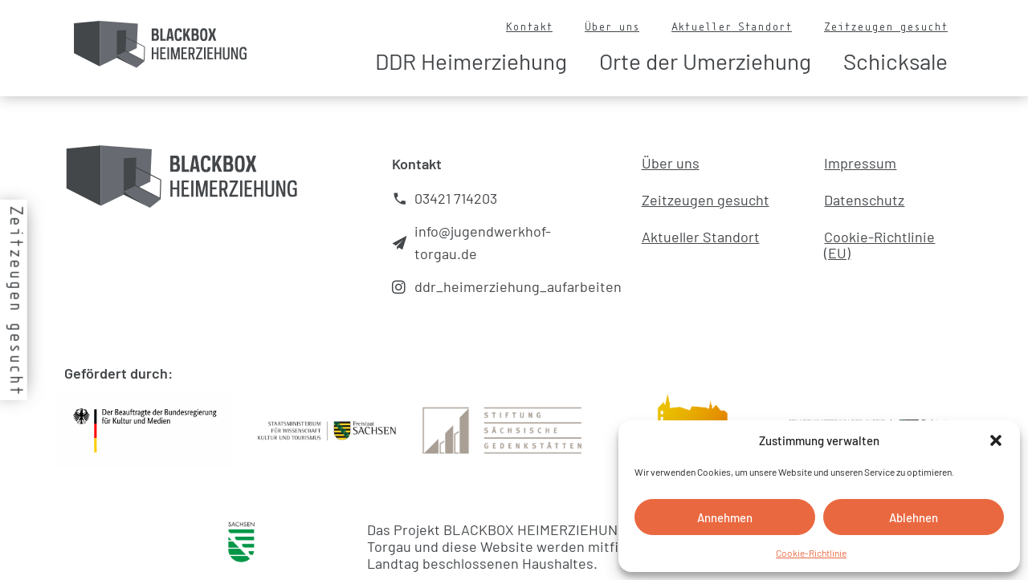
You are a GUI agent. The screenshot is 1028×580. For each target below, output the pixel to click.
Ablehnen (913, 517)
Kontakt (529, 26)
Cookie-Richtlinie (811, 552)
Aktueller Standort (731, 26)
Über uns (612, 26)
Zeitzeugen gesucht (886, 26)
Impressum (860, 163)
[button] (996, 440)
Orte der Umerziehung (705, 61)
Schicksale (895, 61)
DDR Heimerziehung (471, 61)
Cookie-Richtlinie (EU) (879, 245)
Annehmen (725, 517)
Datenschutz (864, 200)
